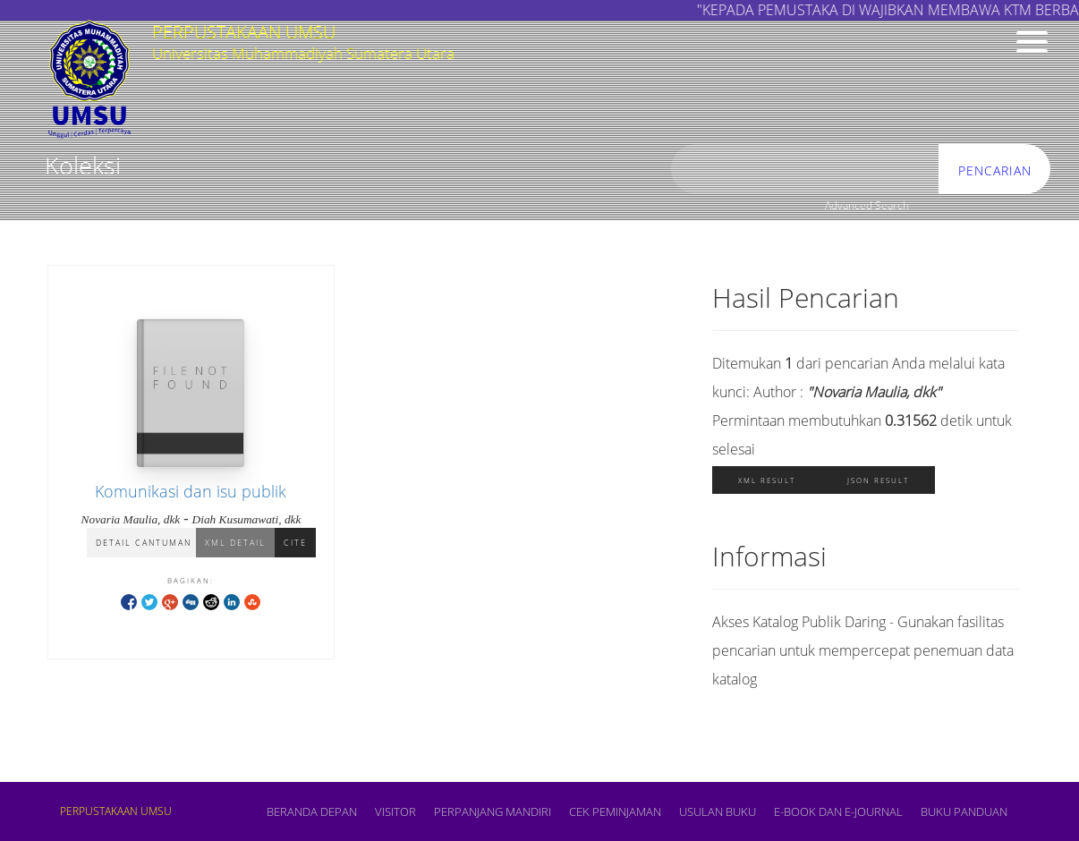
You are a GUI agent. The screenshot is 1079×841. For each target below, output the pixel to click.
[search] (805, 169)
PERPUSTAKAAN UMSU (116, 811)
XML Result (766, 480)
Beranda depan (312, 811)
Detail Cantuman (143, 542)
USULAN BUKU (717, 811)
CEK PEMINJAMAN (615, 811)
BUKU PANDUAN (964, 811)
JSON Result (878, 480)
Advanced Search (867, 205)
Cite (295, 542)
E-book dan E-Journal (838, 811)
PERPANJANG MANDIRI (492, 811)
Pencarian (995, 170)
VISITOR (395, 811)
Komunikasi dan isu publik (190, 491)
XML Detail (235, 542)
